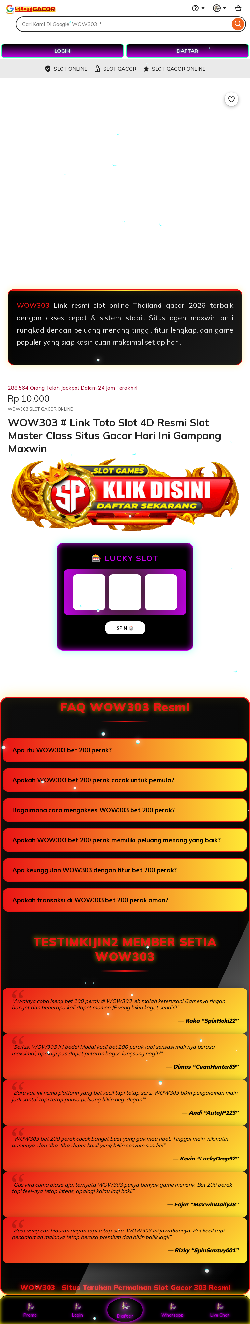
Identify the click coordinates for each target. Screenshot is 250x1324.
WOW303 (33, 305)
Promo (30, 1310)
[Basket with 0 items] (238, 8)
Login (77, 1310)
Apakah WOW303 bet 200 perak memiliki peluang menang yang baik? (116, 840)
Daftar (125, 1310)
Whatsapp (172, 1310)
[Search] (238, 24)
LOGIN (62, 51)
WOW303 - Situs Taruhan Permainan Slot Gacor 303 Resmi (125, 1287)
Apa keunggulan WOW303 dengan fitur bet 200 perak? (94, 870)
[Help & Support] (198, 8)
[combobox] (123, 24)
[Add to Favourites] (231, 99)
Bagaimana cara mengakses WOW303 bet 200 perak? (93, 810)
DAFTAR (187, 51)
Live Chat (219, 1310)
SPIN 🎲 (125, 628)
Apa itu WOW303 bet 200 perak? (62, 750)
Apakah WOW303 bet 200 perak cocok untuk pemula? (93, 780)
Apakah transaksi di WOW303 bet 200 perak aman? (90, 900)
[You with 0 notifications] (219, 8)
